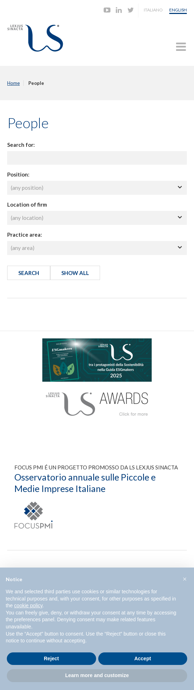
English (178, 10)
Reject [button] (51, 658)
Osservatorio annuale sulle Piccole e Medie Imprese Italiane (85, 483)
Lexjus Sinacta (35, 38)
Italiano (153, 10)
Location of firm (27, 204)
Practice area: (24, 234)
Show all (75, 273)
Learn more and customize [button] (97, 675)
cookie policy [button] (28, 605)
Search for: (21, 144)
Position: (18, 174)
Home (13, 83)
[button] (184, 579)
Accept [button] (142, 658)
